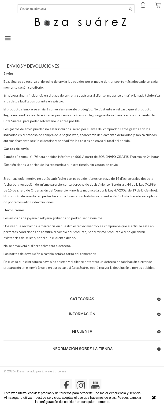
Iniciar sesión (144, 5)
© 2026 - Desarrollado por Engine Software (35, 371)
